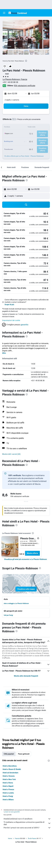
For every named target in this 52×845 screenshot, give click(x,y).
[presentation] (26, 61)
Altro (4, 353)
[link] (25, 559)
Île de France (32, 838)
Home (10, 838)
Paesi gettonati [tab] (24, 754)
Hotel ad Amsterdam (10, 773)
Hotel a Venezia (8, 776)
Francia (17, 838)
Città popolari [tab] (9, 754)
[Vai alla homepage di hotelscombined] (17, 13)
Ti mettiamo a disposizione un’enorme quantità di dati (27, 823)
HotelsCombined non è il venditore (27, 818)
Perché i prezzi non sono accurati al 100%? (27, 827)
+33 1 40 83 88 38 (10, 82)
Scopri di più (9, 304)
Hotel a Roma (8, 783)
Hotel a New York (9, 779)
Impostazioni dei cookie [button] (11, 320)
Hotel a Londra (8, 793)
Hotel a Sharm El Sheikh (12, 769)
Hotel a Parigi (8, 796)
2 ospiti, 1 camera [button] (12, 100)
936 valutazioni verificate (24, 85)
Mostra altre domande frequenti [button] (26, 676)
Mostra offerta (32, 553)
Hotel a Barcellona (10, 766)
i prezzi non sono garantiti (12, 812)
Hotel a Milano (8, 800)
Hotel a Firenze (8, 789)
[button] (4, 13)
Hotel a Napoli (8, 786)
